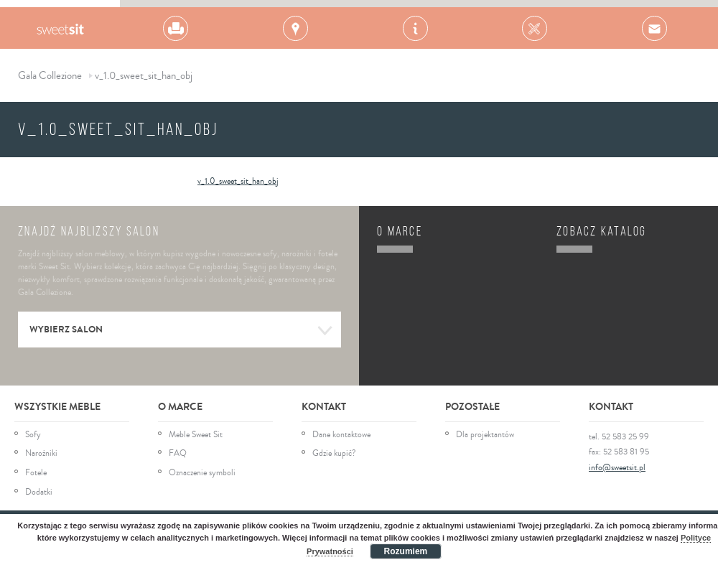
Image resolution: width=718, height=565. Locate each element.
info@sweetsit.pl (617, 468)
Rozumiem (406, 551)
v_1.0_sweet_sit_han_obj (238, 181)
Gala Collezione (60, 28)
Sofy (33, 435)
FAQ (178, 453)
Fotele (36, 473)
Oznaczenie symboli (202, 473)
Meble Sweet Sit (196, 435)
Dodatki (38, 492)
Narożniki (41, 453)
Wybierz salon (181, 331)
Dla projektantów (485, 435)
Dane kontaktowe (341, 435)
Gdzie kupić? (334, 453)
